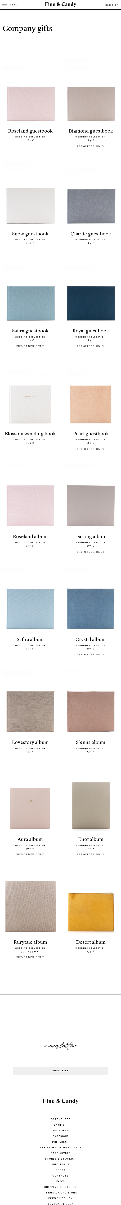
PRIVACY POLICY (60, 1198)
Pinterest (60, 1142)
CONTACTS (60, 1176)
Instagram (60, 1131)
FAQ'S (60, 1182)
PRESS (60, 1170)
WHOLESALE (60, 1165)
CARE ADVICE (60, 1153)
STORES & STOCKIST (60, 1159)
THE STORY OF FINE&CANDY (60, 1148)
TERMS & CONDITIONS (60, 1193)
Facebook (60, 1136)
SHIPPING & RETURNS (60, 1187)
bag (112, 5)
